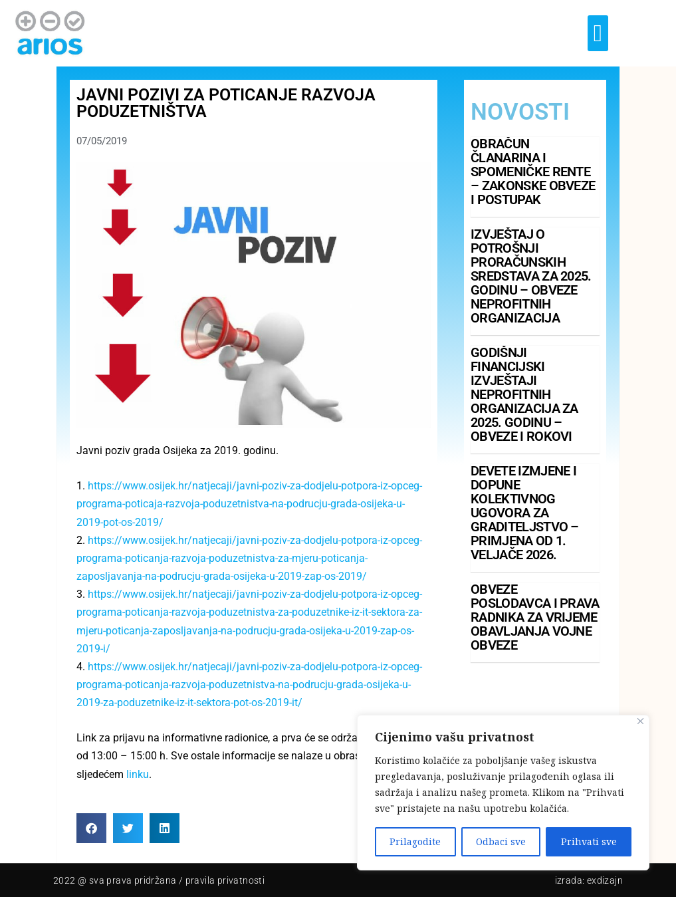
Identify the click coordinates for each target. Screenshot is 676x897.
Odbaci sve (501, 841)
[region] (503, 792)
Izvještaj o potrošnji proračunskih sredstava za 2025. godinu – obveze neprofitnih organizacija (531, 276)
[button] (598, 33)
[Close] (640, 721)
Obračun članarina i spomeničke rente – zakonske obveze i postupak (533, 171)
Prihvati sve (589, 841)
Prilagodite (415, 841)
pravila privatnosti (225, 880)
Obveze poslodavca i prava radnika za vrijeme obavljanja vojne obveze (535, 617)
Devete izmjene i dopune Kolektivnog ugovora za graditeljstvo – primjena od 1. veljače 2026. (525, 513)
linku (137, 774)
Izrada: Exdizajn (589, 880)
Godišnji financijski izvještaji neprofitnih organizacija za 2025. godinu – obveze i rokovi (524, 394)
